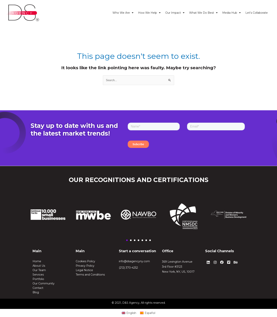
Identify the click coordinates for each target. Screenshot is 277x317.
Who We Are (122, 12)
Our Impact (175, 12)
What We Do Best (203, 12)
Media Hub (231, 12)
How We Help (149, 12)
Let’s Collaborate (256, 12)
